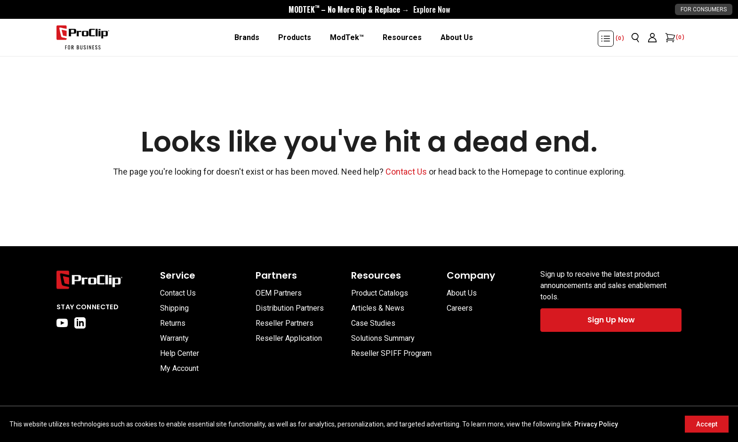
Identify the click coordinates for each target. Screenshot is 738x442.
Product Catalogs (379, 293)
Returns (172, 323)
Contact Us (406, 172)
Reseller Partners (284, 323)
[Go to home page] (103, 280)
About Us (462, 293)
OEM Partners (279, 293)
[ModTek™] (346, 38)
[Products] (295, 38)
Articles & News (377, 308)
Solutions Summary (383, 338)
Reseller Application (289, 338)
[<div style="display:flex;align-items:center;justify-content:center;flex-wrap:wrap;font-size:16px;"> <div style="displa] (369, 9)
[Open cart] (669, 37)
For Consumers (704, 9)
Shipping (174, 308)
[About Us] (457, 38)
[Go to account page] (652, 37)
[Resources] (402, 38)
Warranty (174, 338)
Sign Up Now (611, 319)
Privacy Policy (596, 424)
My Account (179, 368)
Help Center (179, 353)
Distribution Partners (290, 308)
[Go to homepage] (82, 37)
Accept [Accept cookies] (706, 424)
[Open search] (635, 37)
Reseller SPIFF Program (391, 353)
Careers (460, 308)
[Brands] (247, 38)
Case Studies (373, 323)
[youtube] (62, 323)
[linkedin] (80, 323)
